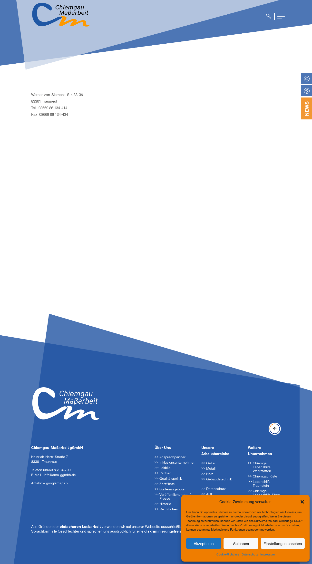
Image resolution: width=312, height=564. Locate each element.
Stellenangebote (172, 489)
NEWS (307, 108)
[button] (302, 501)
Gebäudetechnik (219, 479)
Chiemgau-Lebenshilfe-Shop (266, 493)
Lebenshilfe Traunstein (262, 483)
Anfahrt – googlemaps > (49, 483)
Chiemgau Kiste (265, 476)
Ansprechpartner (172, 457)
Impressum (267, 554)
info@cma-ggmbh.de (60, 475)
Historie (165, 504)
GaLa (210, 463)
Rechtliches (168, 509)
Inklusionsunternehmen (177, 462)
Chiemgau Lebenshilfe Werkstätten (262, 467)
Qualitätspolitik (170, 478)
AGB (210, 494)
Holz (209, 474)
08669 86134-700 (57, 470)
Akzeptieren (204, 543)
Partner (165, 473)
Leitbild (164, 468)
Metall (210, 468)
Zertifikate (167, 484)
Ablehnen (241, 543)
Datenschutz (250, 554)
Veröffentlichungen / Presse (175, 496)
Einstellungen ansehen (282, 543)
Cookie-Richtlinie (227, 554)
